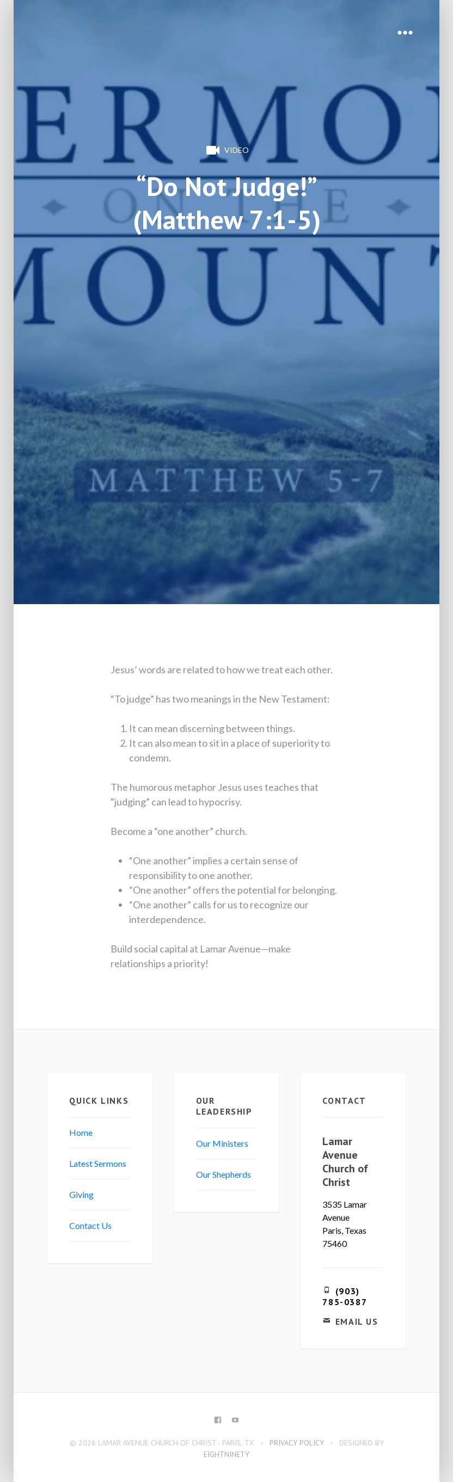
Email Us (356, 1321)
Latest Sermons (97, 1163)
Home (81, 1132)
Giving (81, 1194)
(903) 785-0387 (344, 1296)
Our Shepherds (223, 1174)
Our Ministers (222, 1143)
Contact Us (90, 1225)
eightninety (226, 1454)
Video (226, 150)
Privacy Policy (297, 1443)
